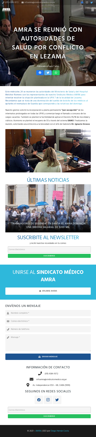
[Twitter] (91, 2)
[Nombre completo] (48, 313)
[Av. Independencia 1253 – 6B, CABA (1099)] (29, 385)
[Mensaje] (48, 342)
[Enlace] (6, 10)
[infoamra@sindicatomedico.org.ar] (33, 379)
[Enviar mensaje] (48, 357)
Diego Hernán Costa (60, 431)
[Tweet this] (48, 72)
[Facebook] (82, 2)
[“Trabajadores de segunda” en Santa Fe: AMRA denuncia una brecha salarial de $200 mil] (48, 208)
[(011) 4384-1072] (41, 374)
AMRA (38, 431)
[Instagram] (87, 2)
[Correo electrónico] (48, 321)
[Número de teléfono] (48, 329)
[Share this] (40, 72)
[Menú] (93, 10)
